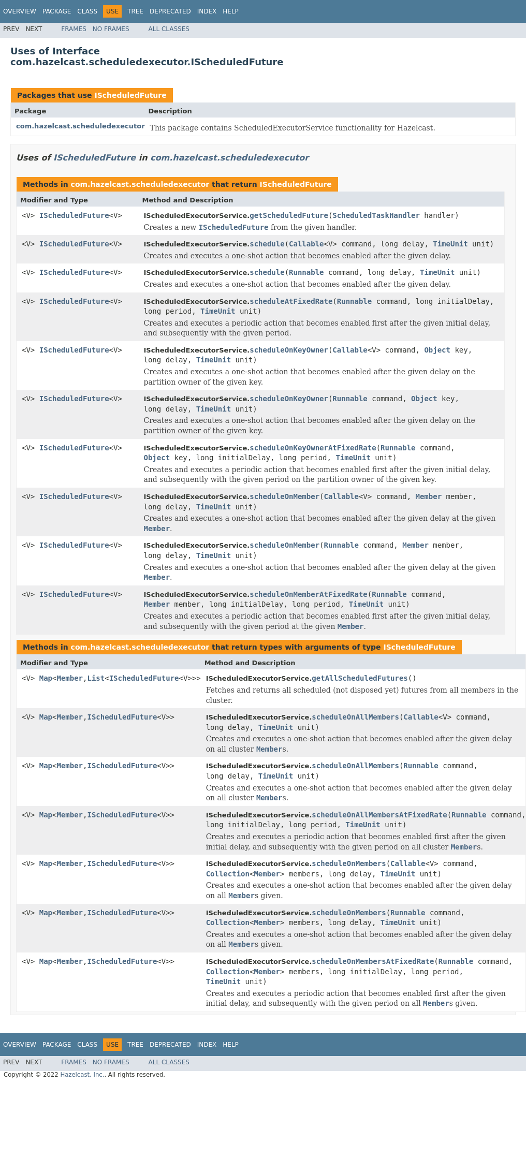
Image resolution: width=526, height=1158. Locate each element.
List (96, 678)
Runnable (306, 272)
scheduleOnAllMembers (355, 717)
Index (207, 11)
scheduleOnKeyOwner (289, 350)
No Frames (111, 29)
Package (56, 11)
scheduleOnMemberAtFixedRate (309, 594)
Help (231, 11)
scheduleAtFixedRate (291, 301)
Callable (306, 244)
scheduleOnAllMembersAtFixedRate (379, 815)
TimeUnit (450, 244)
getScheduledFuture (289, 215)
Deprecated (170, 11)
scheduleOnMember (284, 496)
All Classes (169, 29)
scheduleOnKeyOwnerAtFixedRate (313, 448)
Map (45, 678)
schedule (267, 244)
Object (437, 350)
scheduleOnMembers (349, 863)
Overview (19, 11)
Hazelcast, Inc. (82, 1074)
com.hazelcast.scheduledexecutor (80, 126)
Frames (73, 29)
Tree (135, 11)
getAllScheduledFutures (359, 678)
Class (87, 11)
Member (429, 496)
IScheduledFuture (130, 95)
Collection (228, 874)
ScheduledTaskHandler (376, 215)
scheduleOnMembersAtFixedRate (373, 961)
